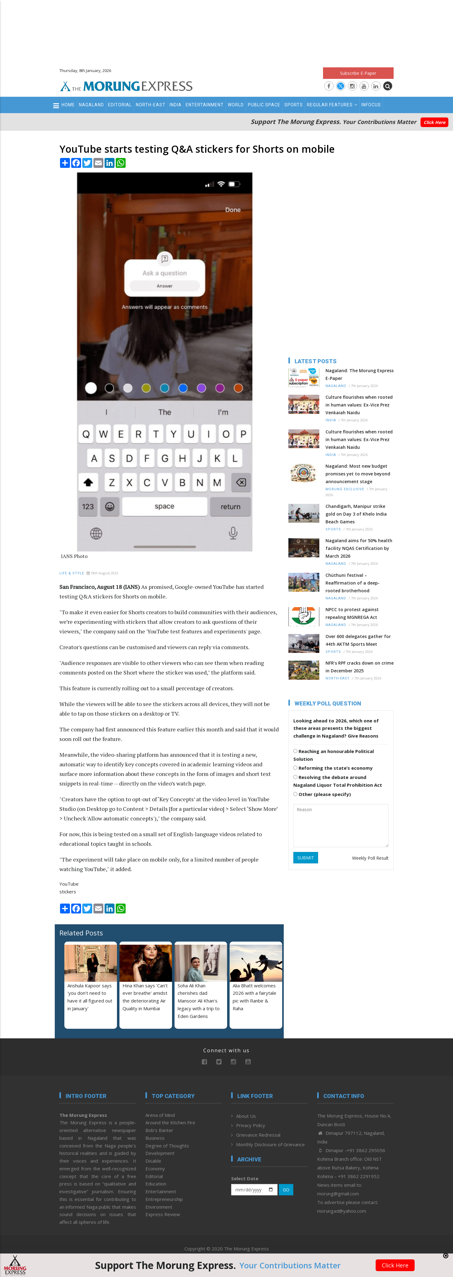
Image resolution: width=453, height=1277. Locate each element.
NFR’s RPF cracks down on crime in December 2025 (360, 667)
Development (160, 1153)
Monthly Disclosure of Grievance (270, 1144)
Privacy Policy (250, 1125)
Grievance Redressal (258, 1135)
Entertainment (205, 104)
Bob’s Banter (159, 1130)
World (236, 104)
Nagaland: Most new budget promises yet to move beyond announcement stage (358, 473)
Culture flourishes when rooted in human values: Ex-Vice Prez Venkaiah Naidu (359, 404)
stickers (67, 891)
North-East (151, 104)
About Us (246, 1116)
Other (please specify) (322, 794)
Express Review (162, 1214)
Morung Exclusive (345, 489)
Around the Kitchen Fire (170, 1122)
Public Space (264, 104)
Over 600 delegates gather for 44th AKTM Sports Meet (358, 640)
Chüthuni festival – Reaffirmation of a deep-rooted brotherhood (353, 583)
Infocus (371, 104)
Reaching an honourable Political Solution (333, 755)
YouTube (69, 884)
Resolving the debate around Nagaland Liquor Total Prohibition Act (337, 781)
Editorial (120, 104)
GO (286, 1190)
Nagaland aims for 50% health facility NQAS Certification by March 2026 (359, 548)
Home (68, 104)
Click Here (434, 122)
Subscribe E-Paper (358, 73)
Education (155, 1184)
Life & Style (71, 573)
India (176, 104)
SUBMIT (305, 858)
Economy (155, 1168)
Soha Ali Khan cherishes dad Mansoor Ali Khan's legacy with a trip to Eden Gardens (199, 1000)
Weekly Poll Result (370, 858)
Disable (153, 1161)
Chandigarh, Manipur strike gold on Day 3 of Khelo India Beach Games (356, 514)
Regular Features (332, 104)
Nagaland (91, 104)
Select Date (244, 1178)
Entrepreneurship (164, 1199)
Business (155, 1138)
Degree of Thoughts (167, 1146)
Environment (158, 1207)
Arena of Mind (160, 1115)
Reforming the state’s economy (333, 768)
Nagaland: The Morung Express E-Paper (360, 374)
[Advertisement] (226, 31)
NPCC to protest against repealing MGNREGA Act (352, 613)
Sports (293, 104)
